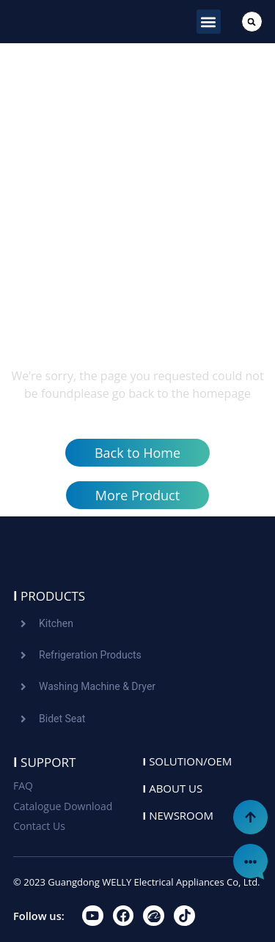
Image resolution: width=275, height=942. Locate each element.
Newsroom (177, 815)
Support (44, 762)
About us (172, 788)
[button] (209, 22)
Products (49, 595)
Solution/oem (187, 761)
